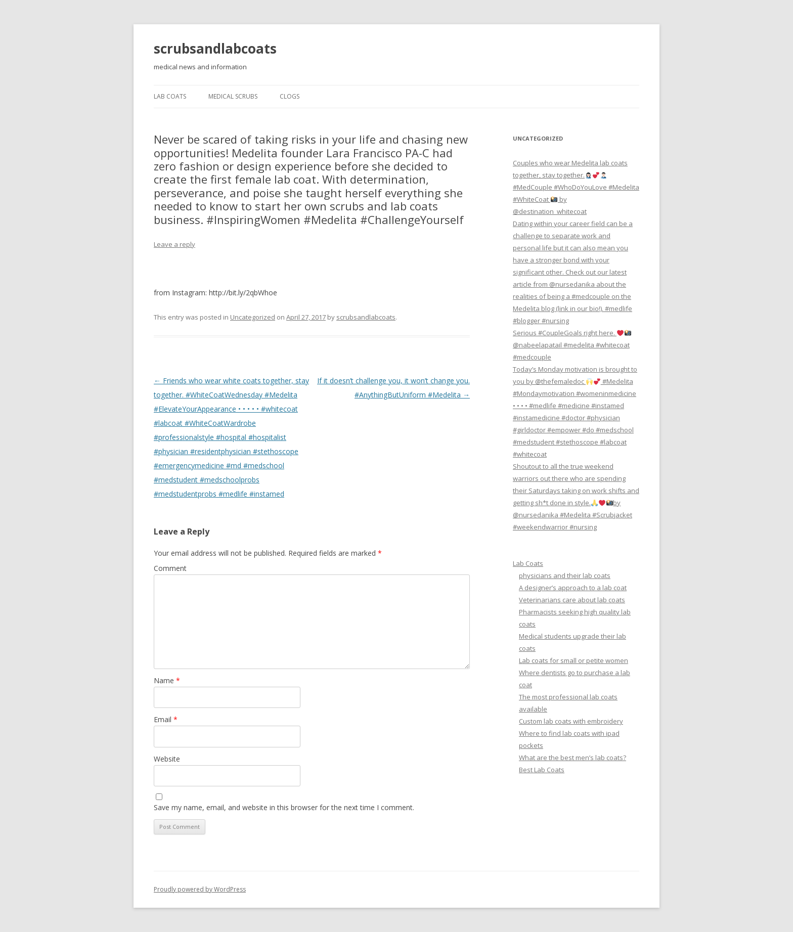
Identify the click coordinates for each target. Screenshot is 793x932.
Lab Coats (170, 96)
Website (167, 759)
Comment (170, 568)
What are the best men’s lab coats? (572, 757)
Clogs (289, 96)
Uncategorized (252, 317)
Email (166, 719)
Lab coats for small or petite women (573, 660)
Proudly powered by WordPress (200, 889)
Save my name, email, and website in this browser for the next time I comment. (284, 807)
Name (167, 680)
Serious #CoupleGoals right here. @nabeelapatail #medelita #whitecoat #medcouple (572, 345)
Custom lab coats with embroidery (571, 721)
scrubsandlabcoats (215, 48)
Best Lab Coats (541, 769)
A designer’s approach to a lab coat (573, 587)
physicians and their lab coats (564, 575)
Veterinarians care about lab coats (572, 599)
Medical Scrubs (232, 96)
